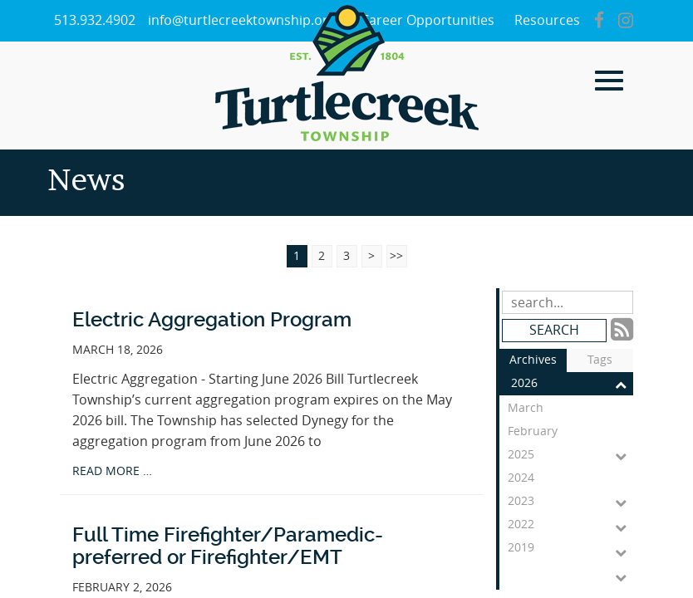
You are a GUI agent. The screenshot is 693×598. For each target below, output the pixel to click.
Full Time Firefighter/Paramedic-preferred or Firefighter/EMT (227, 545)
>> (396, 256)
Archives (533, 360)
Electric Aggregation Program (211, 319)
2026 (572, 383)
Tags (599, 360)
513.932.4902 (94, 20)
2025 (570, 455)
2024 (570, 480)
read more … (112, 471)
